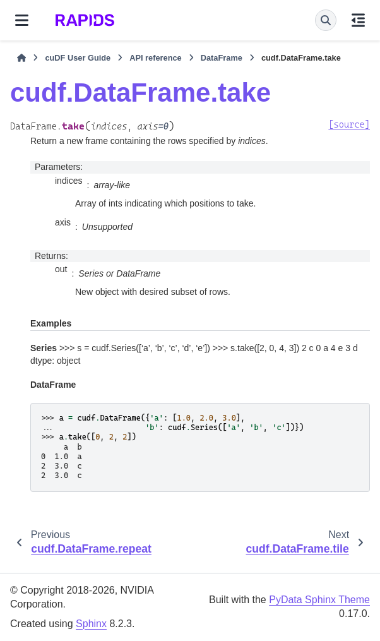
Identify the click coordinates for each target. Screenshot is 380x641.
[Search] (325, 20)
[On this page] (358, 20)
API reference (155, 58)
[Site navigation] (21, 20)
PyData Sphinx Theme (319, 599)
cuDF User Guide (77, 58)
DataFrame (221, 58)
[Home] (21, 58)
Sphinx (91, 623)
